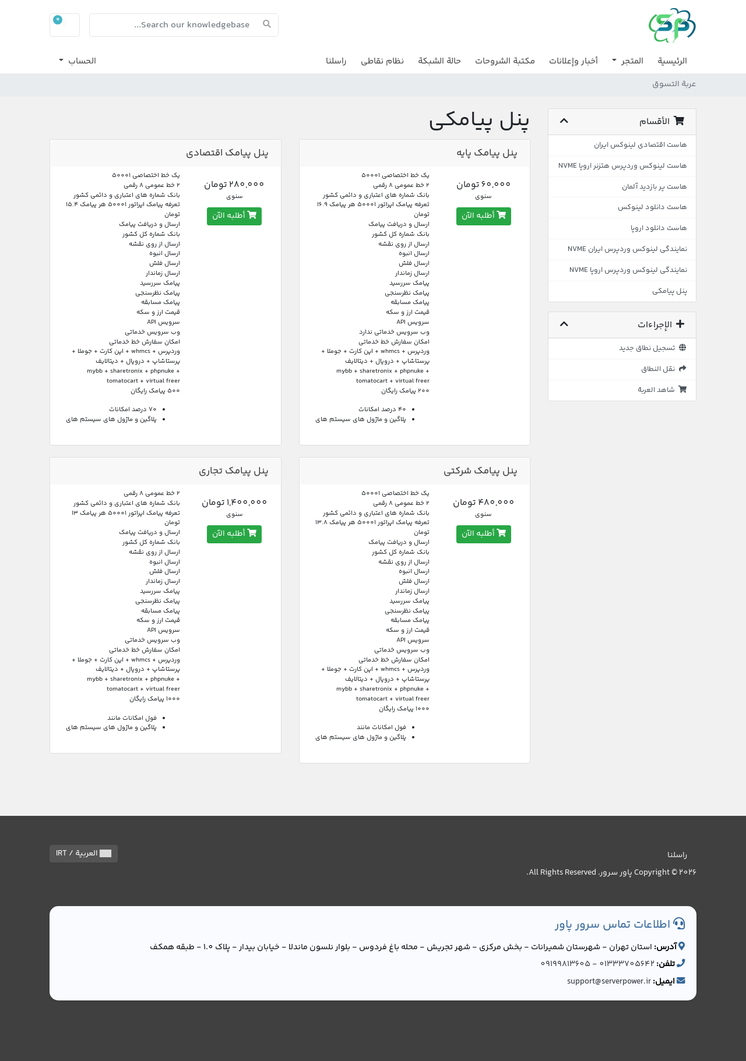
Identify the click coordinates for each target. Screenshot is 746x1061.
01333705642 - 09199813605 (597, 964)
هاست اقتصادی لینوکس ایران (640, 145)
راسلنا (336, 61)
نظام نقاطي (382, 61)
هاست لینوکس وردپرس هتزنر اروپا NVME (622, 166)
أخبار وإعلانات (573, 61)
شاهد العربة (662, 390)
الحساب (81, 61)
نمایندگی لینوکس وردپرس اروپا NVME (628, 270)
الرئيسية (672, 61)
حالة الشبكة (439, 61)
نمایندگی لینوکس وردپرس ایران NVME (627, 249)
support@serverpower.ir (609, 981)
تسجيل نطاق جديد (653, 348)
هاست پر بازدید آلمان (654, 187)
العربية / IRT (83, 853)
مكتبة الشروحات (505, 61)
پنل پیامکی (669, 291)
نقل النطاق (664, 369)
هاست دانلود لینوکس (652, 207)
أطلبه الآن (484, 216)
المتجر (631, 61)
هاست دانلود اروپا (659, 228)
